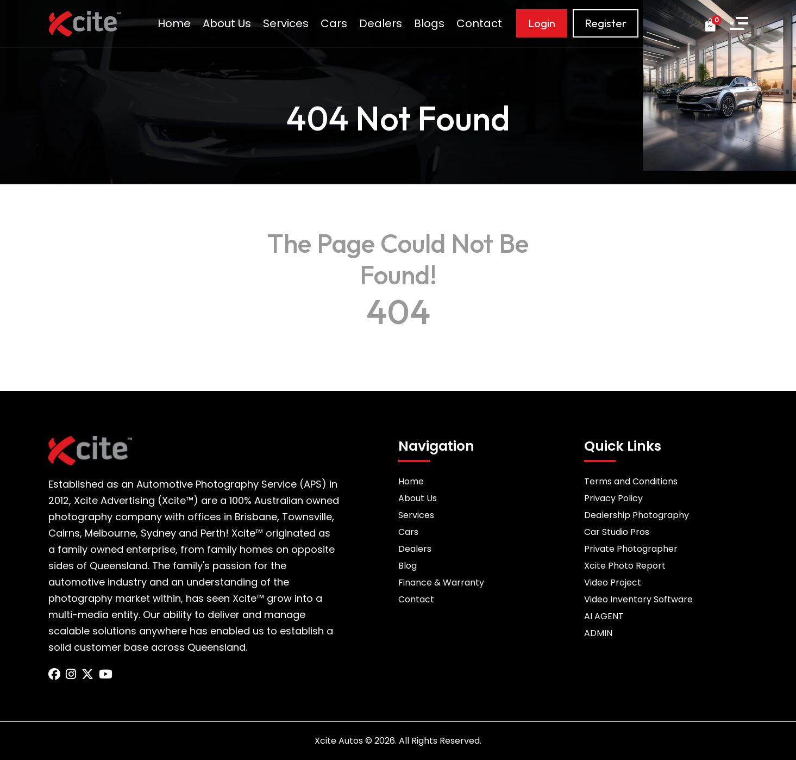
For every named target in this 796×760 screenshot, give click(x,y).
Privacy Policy (613, 498)
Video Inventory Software (638, 599)
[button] (739, 23)
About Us (227, 23)
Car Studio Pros (616, 532)
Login (541, 23)
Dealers (380, 23)
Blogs (429, 23)
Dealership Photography (636, 515)
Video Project (612, 582)
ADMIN (598, 633)
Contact (479, 23)
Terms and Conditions (631, 481)
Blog (407, 565)
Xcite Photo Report (625, 565)
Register (605, 23)
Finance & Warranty (441, 582)
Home (174, 23)
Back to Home (398, 339)
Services (286, 23)
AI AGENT (604, 616)
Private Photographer (631, 549)
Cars (334, 23)
